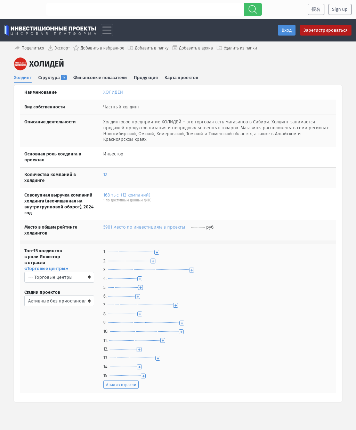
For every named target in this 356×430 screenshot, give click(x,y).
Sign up (340, 9)
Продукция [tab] (146, 77)
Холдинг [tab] (23, 77)
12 (105, 174)
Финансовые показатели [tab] (100, 77)
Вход (287, 30)
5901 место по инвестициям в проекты (144, 227)
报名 (316, 9)
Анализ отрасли (121, 384)
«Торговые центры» (46, 268)
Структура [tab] (53, 77)
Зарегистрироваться (326, 30)
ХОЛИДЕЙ (113, 92)
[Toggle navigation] (107, 30)
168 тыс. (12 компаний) (126, 195)
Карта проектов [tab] (182, 77)
